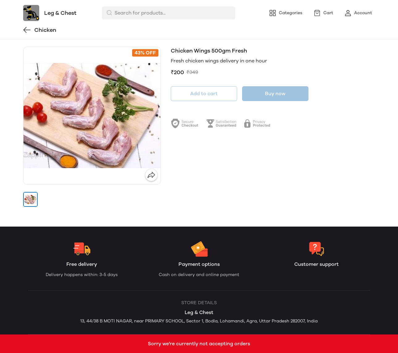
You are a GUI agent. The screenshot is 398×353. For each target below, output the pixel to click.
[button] (30, 199)
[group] (92, 115)
